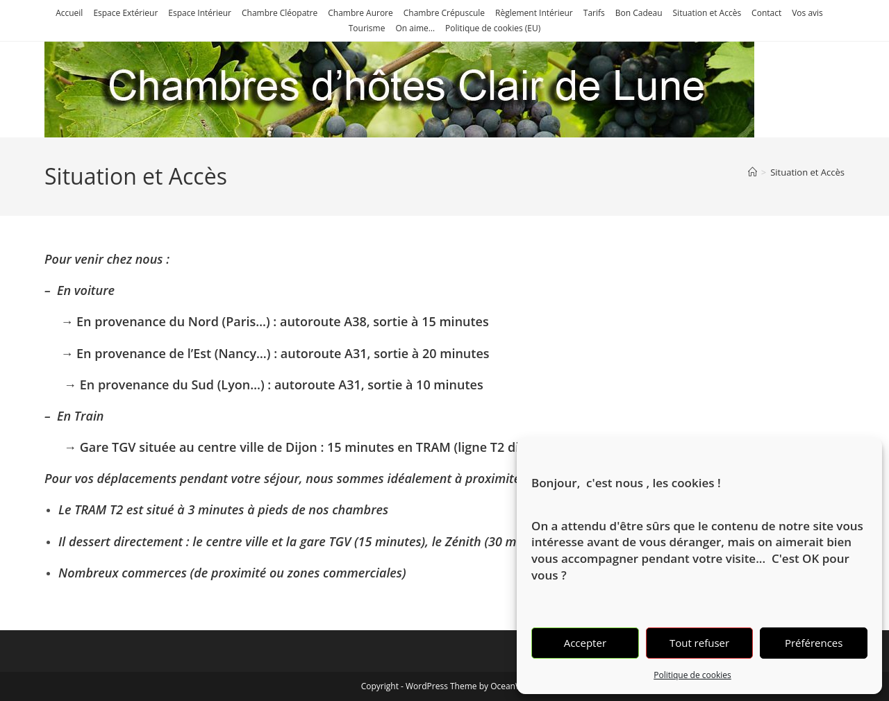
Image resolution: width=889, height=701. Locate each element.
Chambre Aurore (360, 13)
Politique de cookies (692, 675)
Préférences (814, 643)
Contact (766, 13)
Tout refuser (699, 643)
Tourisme (367, 28)
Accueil (69, 13)
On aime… (415, 28)
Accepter (585, 643)
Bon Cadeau (639, 13)
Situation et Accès (707, 13)
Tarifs (594, 13)
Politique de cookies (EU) (492, 28)
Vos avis (807, 13)
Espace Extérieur (125, 13)
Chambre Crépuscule (444, 13)
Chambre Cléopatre (279, 13)
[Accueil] (752, 172)
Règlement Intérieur (534, 13)
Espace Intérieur (199, 13)
